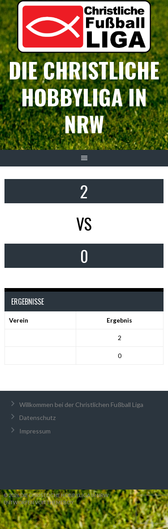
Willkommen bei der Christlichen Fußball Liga (81, 404)
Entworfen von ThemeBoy (39, 502)
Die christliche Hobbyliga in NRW (84, 97)
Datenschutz (37, 417)
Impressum (35, 431)
